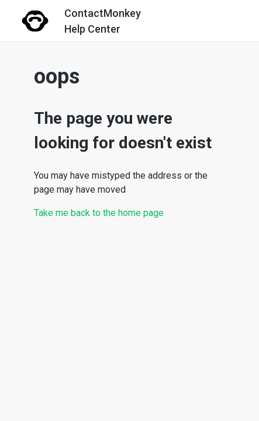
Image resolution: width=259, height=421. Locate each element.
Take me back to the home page (99, 212)
